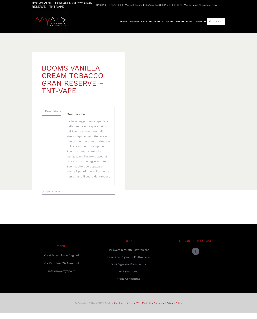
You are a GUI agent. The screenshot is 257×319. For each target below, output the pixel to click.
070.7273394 (116, 5)
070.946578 (175, 5)
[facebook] (195, 251)
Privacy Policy (174, 303)
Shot (57, 191)
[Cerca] (216, 21)
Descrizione (53, 111)
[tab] (53, 111)
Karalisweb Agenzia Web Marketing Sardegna (139, 303)
